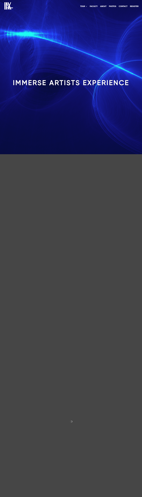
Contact (123, 7)
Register (134, 7)
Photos (112, 7)
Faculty (94, 7)
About (103, 7)
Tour (82, 7)
